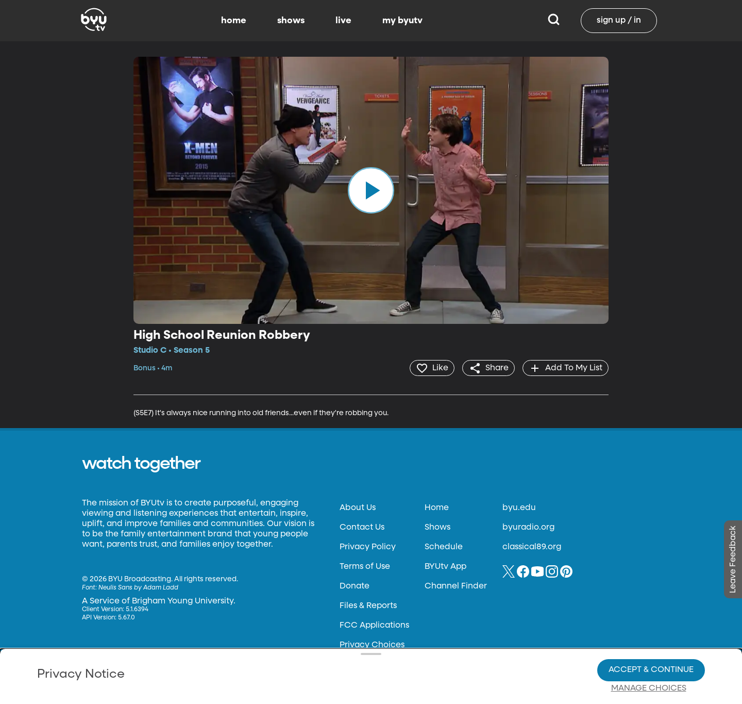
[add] (565, 367)
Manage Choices (648, 653)
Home (437, 507)
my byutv (402, 20)
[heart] (430, 367)
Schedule (444, 547)
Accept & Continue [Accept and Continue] (651, 634)
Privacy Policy (368, 547)
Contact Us (362, 527)
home (233, 20)
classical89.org (531, 547)
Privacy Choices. (385, 634)
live (343, 20)
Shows (437, 527)
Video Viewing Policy (327, 652)
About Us (358, 507)
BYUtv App (445, 566)
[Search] (554, 20)
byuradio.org (528, 527)
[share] (487, 367)
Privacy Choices (252, 661)
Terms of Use (365, 566)
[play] (371, 190)
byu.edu (519, 507)
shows (291, 20)
